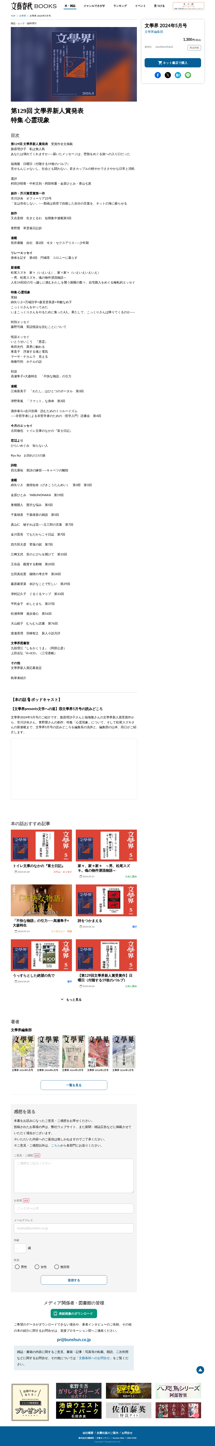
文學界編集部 (154, 31)
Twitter (168, 75)
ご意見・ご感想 (23, 1155)
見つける (159, 5)
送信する (74, 1280)
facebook (158, 75)
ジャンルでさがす (94, 5)
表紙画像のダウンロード (76, 1313)
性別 (16, 1260)
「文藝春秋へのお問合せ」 (94, 1358)
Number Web (118, 1438)
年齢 (16, 1240)
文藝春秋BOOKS (33, 6)
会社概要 (88, 1432)
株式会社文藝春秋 (86, 1438)
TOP (13, 15)
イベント (140, 5)
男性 (24, 1267)
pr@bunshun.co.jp (74, 1339)
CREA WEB (132, 1438)
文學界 (22, 15)
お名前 (18, 1200)
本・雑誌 (70, 5)
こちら (55, 1145)
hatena (178, 75)
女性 (44, 1267)
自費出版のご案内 (107, 1432)
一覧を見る (74, 1085)
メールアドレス (23, 1220)
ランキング (120, 5)
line (188, 75)
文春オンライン (103, 1438)
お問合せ (127, 1432)
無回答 (65, 1267)
